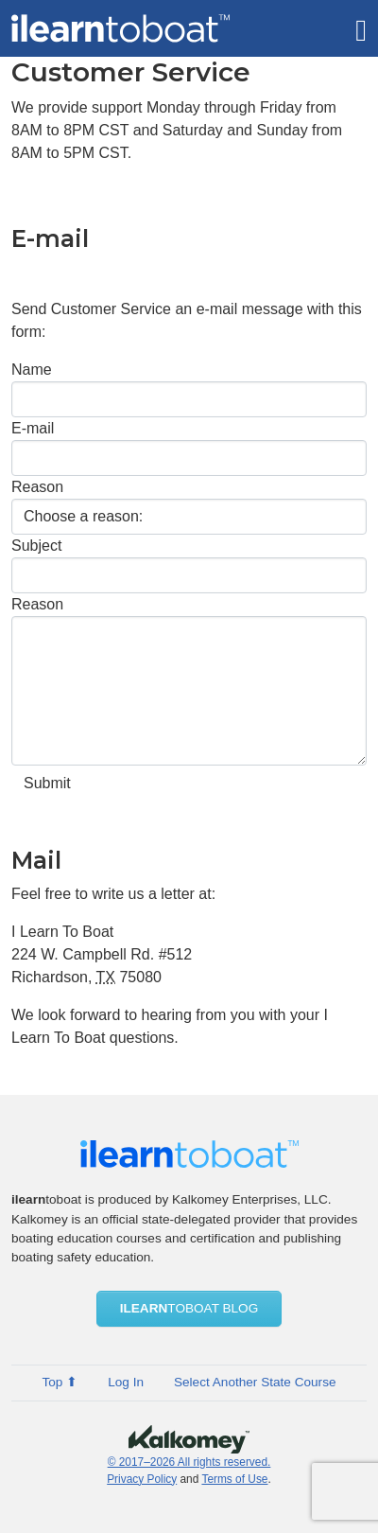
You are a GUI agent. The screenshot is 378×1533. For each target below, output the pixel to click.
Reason (37, 487)
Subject (36, 545)
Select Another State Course (255, 1382)
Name (31, 369)
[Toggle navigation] (361, 28)
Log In (126, 1382)
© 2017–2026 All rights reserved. (189, 1462)
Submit (47, 783)
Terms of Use (234, 1479)
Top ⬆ (59, 1382)
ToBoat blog (189, 1308)
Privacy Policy (142, 1479)
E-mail (32, 428)
